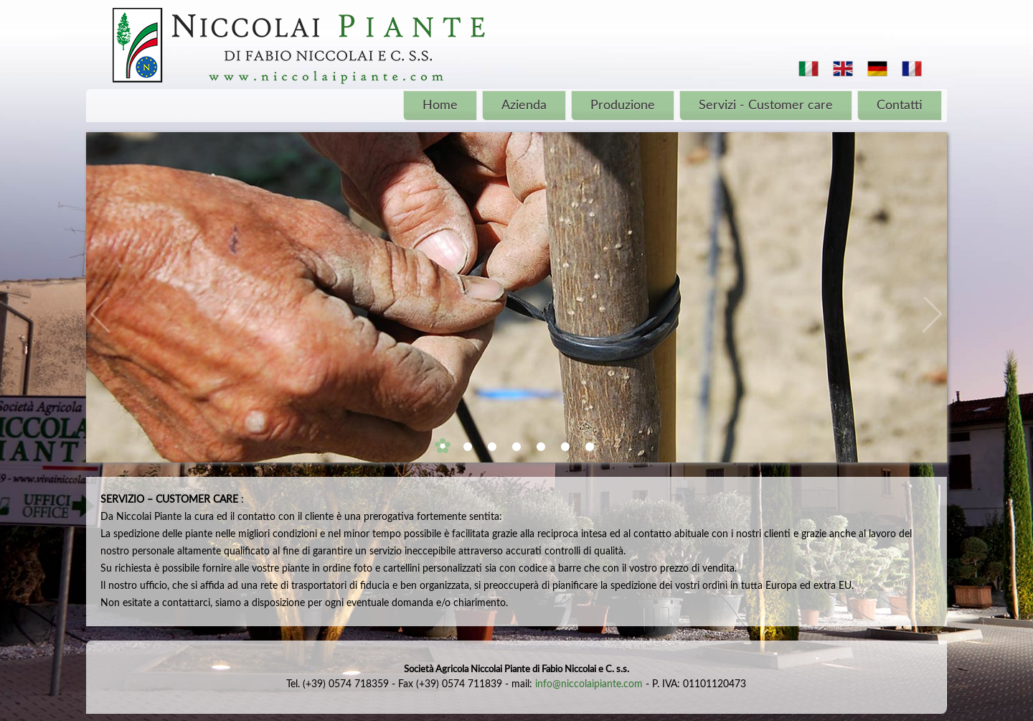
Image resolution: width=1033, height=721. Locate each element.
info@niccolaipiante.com (589, 684)
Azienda (524, 105)
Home (440, 105)
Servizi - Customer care (766, 105)
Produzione (622, 105)
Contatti (900, 105)
